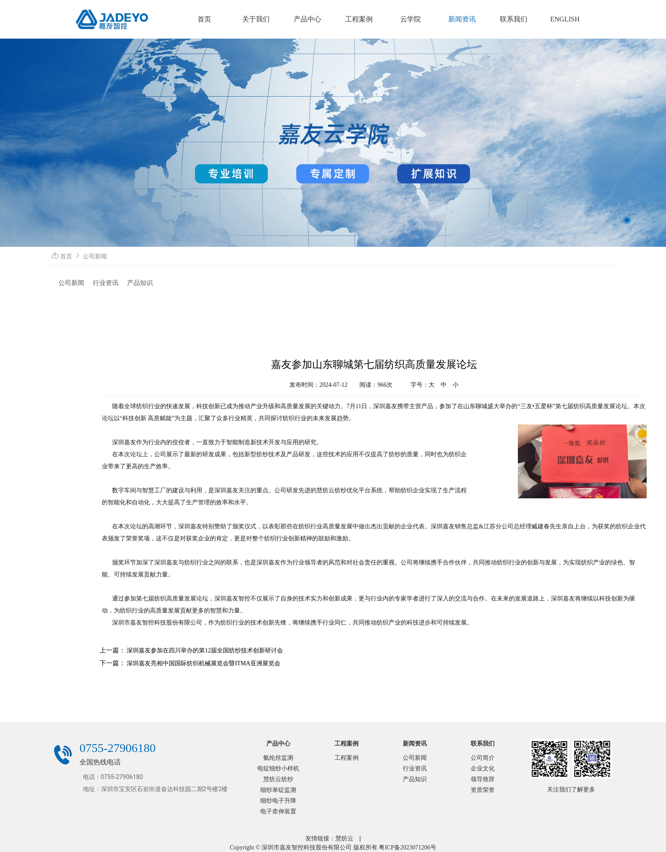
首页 (66, 256)
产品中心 (278, 743)
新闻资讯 (415, 743)
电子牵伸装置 (278, 811)
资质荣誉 (483, 790)
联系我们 (483, 743)
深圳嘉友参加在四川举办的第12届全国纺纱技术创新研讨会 (205, 650)
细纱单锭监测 (278, 790)
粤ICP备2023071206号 (407, 847)
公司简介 (483, 758)
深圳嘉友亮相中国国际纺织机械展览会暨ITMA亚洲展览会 (203, 663)
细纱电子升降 (278, 800)
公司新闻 (95, 256)
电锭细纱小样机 (278, 768)
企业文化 (483, 768)
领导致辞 (483, 779)
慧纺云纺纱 (278, 779)
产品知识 (140, 282)
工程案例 (347, 743)
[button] (627, 220)
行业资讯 (106, 282)
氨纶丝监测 (278, 758)
